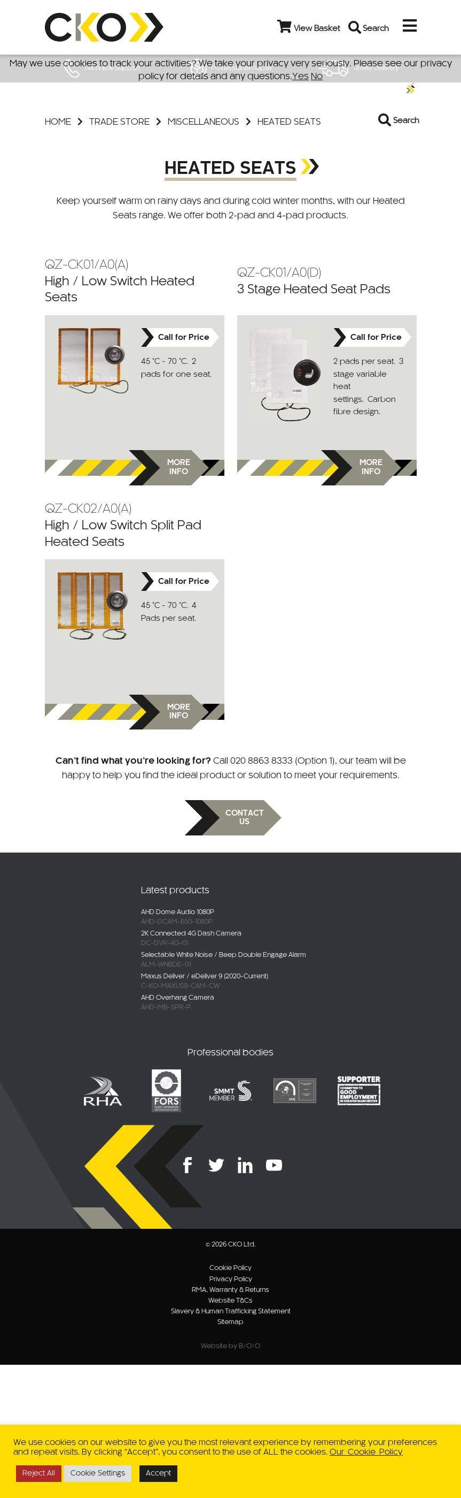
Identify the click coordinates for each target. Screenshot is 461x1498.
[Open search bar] (355, 27)
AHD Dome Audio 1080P (177, 1046)
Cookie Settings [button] (98, 1473)
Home (58, 255)
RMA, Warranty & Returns (230, 1423)
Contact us (244, 951)
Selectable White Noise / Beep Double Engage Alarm (223, 1088)
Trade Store (119, 255)
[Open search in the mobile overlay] (395, 255)
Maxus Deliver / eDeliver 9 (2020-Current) (204, 1110)
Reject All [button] (38, 1473)
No (317, 76)
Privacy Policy (230, 1413)
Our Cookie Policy (366, 1452)
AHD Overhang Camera (177, 1131)
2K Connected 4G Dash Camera (191, 1067)
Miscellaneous (203, 255)
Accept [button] (158, 1473)
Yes (300, 76)
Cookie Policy (230, 1401)
